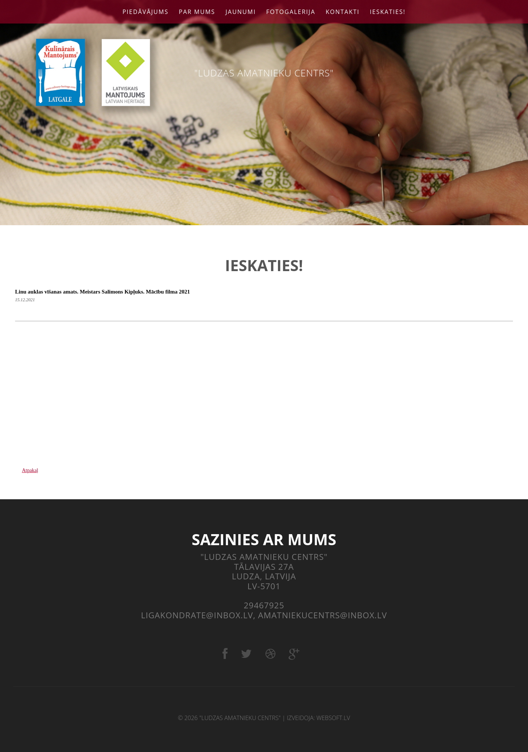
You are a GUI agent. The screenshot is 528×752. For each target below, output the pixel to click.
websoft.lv (333, 718)
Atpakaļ (30, 470)
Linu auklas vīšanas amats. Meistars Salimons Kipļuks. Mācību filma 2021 (102, 292)
